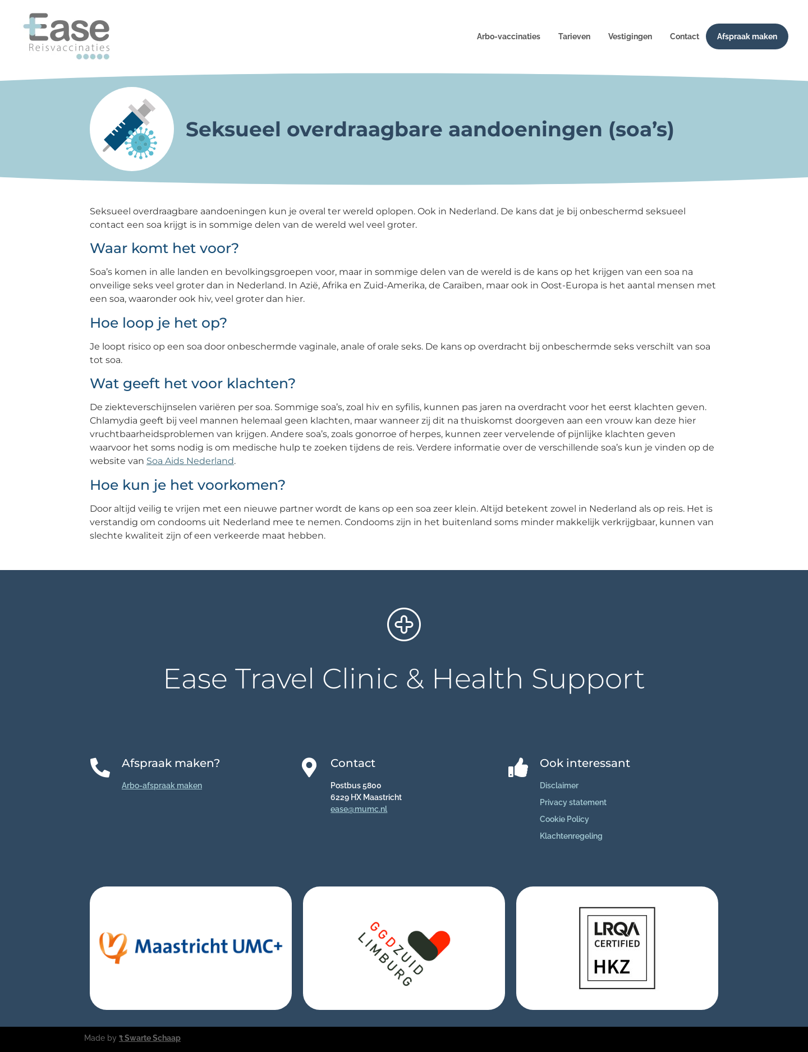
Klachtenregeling (571, 836)
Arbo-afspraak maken (162, 785)
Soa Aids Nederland (190, 461)
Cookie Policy (564, 819)
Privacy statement (573, 802)
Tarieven (574, 36)
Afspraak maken (747, 36)
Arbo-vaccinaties (508, 36)
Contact (684, 36)
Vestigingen (630, 36)
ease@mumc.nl (358, 809)
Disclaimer (559, 785)
